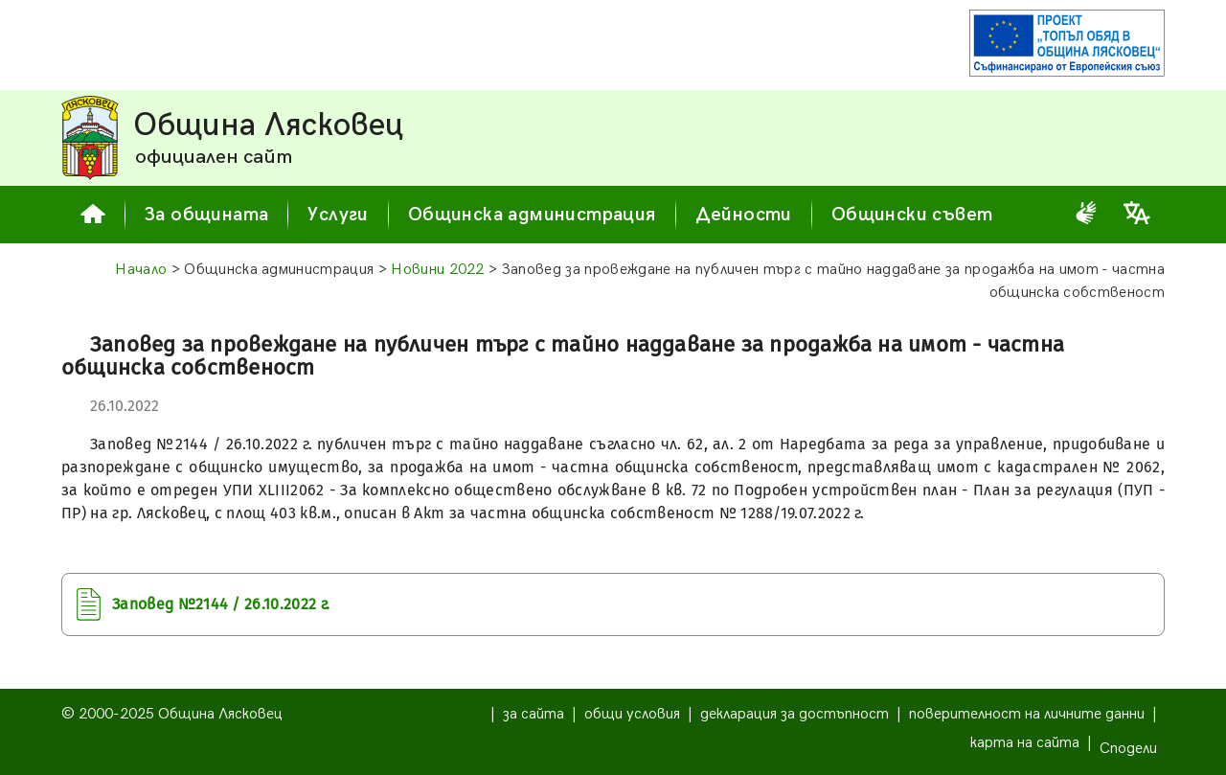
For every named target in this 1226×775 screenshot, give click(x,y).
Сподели (1128, 749)
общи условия (632, 714)
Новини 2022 (438, 270)
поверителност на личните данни (1027, 714)
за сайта (533, 714)
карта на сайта (1024, 743)
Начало (141, 270)
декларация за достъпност (794, 714)
